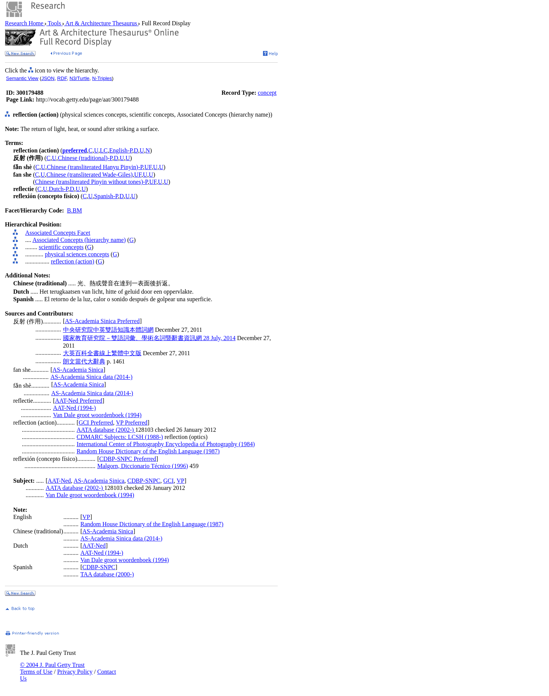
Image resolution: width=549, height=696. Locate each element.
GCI (168, 480)
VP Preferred (131, 422)
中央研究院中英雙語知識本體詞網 (108, 329)
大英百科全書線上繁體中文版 (102, 353)
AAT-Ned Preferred (78, 400)
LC (104, 150)
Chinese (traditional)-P (85, 158)
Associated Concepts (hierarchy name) (79, 240)
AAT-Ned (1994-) (74, 408)
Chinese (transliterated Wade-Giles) (89, 174)
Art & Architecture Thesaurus (101, 23)
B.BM (74, 210)
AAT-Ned (59, 480)
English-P (120, 150)
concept (267, 92)
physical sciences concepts (77, 254)
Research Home (25, 23)
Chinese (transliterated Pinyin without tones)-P (91, 182)
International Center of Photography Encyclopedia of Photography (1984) (166, 444)
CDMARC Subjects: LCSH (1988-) (120, 437)
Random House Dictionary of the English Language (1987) (148, 451)
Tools (54, 23)
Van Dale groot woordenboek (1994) (97, 415)
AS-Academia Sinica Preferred (102, 321)
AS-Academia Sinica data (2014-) (91, 377)
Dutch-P (58, 189)
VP (180, 480)
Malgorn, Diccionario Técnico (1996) (142, 466)
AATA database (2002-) (106, 430)
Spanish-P (106, 196)
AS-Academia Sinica (77, 369)
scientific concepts (61, 247)
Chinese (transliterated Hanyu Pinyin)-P (95, 167)
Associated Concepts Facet (57, 232)
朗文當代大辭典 (84, 361)
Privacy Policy (74, 671)
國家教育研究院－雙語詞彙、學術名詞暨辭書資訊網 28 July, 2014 (149, 338)
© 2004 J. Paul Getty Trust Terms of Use (52, 668)
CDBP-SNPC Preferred (127, 459)
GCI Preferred (95, 422)
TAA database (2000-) (107, 574)
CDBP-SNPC (144, 480)
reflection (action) (72, 261)
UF (148, 167)
